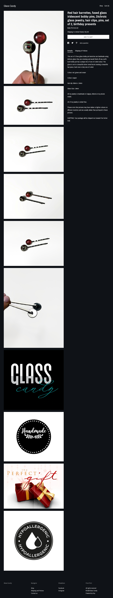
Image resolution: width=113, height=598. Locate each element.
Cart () (106, 6)
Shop (101, 6)
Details (70, 51)
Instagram (61, 591)
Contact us (34, 593)
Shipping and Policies (37, 591)
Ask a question (84, 43)
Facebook (61, 588)
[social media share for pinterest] (77, 43)
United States (79, 32)
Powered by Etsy (90, 593)
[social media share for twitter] (73, 43)
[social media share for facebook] (68, 43)
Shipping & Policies (81, 51)
